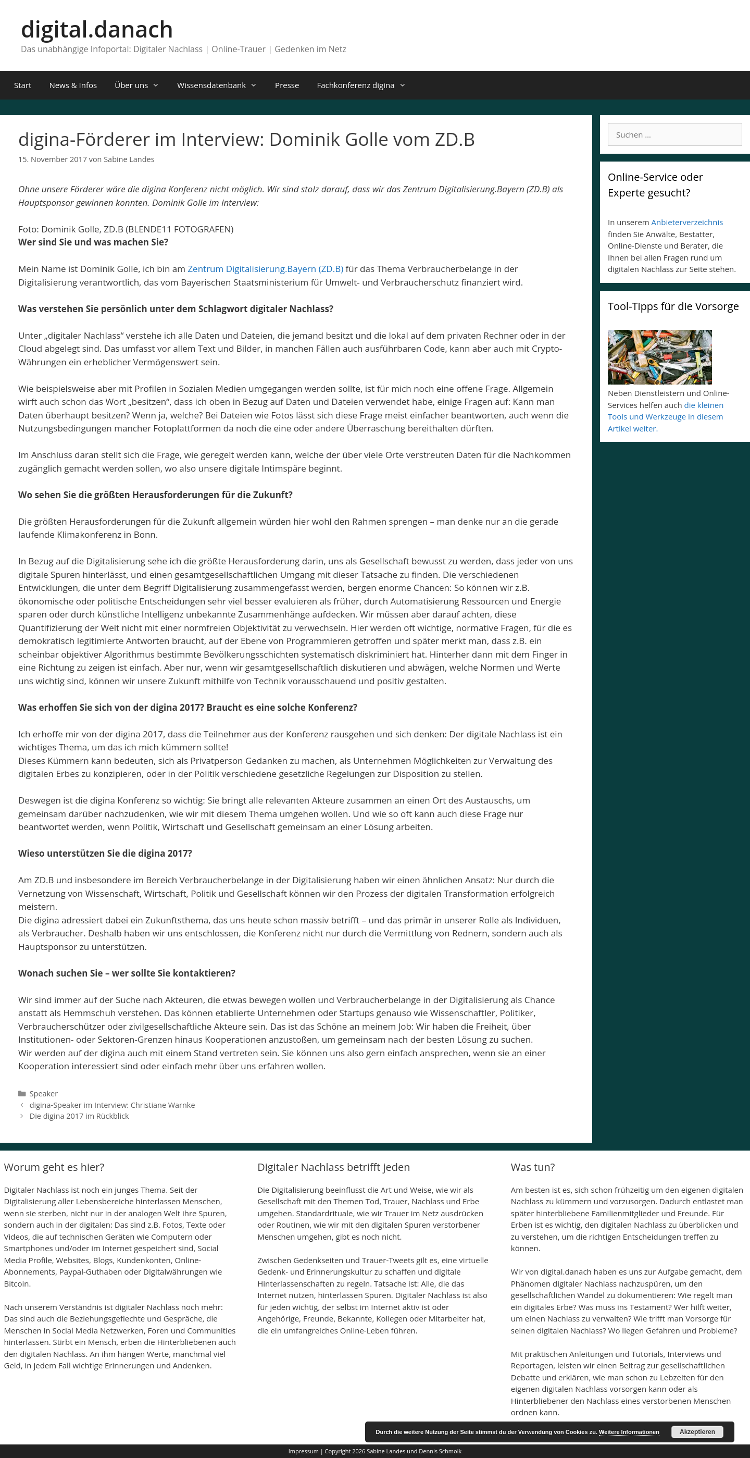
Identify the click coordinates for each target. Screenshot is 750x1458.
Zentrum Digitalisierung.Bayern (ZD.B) (265, 269)
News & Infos (73, 85)
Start (22, 85)
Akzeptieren (697, 1432)
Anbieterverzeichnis (687, 222)
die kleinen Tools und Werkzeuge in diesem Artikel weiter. (665, 417)
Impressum (304, 1451)
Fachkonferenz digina (366, 85)
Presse (287, 85)
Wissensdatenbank (221, 85)
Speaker (44, 1093)
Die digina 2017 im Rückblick (79, 1116)
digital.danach (97, 29)
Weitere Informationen (629, 1432)
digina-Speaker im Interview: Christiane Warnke (112, 1105)
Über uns (141, 85)
